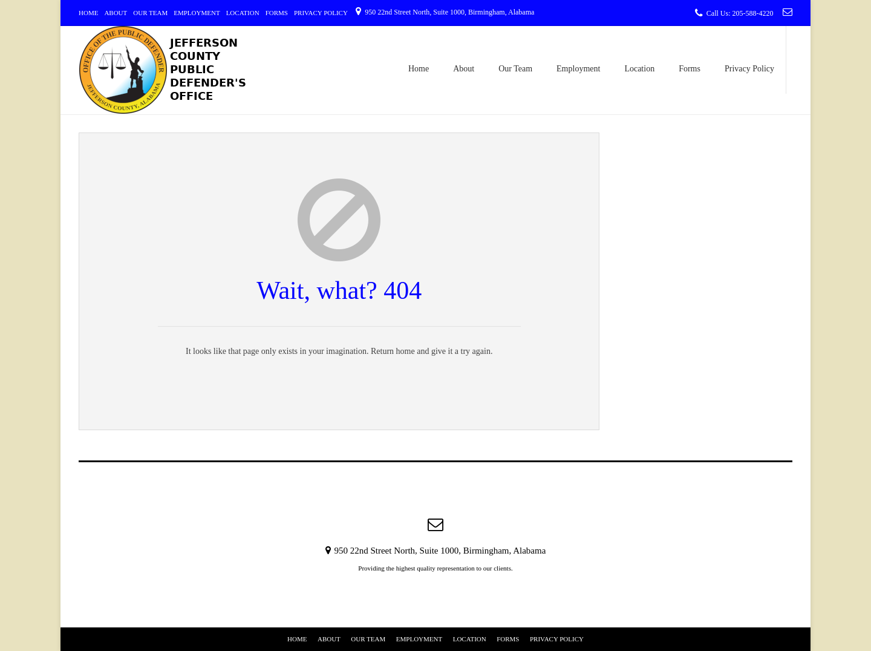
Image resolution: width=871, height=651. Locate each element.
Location (242, 12)
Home (88, 12)
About (115, 12)
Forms (277, 12)
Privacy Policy (321, 12)
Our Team (150, 12)
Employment (197, 12)
